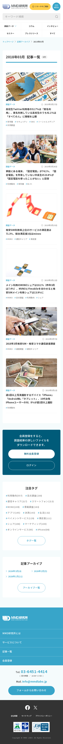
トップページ (8, 42)
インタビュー (52, 26)
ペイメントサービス (20, 518)
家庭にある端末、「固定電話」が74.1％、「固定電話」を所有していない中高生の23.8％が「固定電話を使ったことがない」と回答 (31, 175)
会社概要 (14, 716)
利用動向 (10, 184)
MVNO (9, 239)
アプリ (13, 513)
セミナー (10, 33)
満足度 (32, 239)
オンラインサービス (19, 530)
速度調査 (19, 349)
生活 (44, 513)
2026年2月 (40, 571)
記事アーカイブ (23, 42)
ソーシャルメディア (46, 122)
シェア (40, 298)
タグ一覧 (31, 540)
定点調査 (19, 298)
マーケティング (35, 524)
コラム (31, 26)
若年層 (9, 122)
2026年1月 (15, 576)
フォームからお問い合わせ (31, 690)
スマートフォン (42, 501)
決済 (29, 513)
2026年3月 (14, 571)
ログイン (31, 465)
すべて (52, 33)
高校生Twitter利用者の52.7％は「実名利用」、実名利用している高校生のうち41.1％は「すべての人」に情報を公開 (31, 113)
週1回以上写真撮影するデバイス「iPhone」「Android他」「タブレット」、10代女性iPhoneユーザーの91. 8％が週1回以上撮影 (30, 399)
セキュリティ (21, 122)
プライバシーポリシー (43, 716)
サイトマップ (27, 716)
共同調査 (10, 125)
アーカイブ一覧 (31, 588)
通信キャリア (21, 239)
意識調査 (31, 507)
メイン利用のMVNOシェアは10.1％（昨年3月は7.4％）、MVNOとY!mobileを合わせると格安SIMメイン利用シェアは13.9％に (30, 289)
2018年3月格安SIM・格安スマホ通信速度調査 (30, 343)
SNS (32, 122)
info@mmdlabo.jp (34, 681)
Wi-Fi (29, 184)
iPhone (43, 530)
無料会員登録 (31, 454)
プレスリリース (31, 33)
